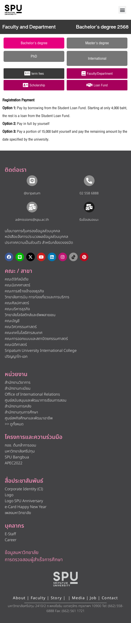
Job (93, 598)
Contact (110, 598)
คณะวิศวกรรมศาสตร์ (21, 327)
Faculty (38, 598)
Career (10, 540)
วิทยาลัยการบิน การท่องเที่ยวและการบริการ (37, 297)
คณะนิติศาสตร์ (16, 345)
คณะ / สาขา (18, 271)
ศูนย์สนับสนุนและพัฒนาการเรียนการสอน (35, 400)
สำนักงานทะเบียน (17, 388)
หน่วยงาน (16, 374)
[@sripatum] (32, 180)
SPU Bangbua (17, 457)
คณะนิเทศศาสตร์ (17, 285)
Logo (9, 495)
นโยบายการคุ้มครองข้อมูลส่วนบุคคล (32, 231)
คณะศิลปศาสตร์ (17, 303)
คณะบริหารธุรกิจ (17, 309)
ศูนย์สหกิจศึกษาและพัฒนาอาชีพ (29, 418)
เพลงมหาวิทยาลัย (18, 513)
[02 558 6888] (89, 180)
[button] (122, 10)
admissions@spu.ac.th (32, 219)
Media (79, 598)
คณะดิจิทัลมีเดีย (16, 279)
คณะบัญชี (12, 321)
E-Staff (10, 534)
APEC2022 (13, 463)
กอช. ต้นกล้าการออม (20, 445)
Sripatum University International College (41, 350)
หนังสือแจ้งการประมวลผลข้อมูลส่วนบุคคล (36, 237)
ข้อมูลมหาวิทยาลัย (22, 552)
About (19, 598)
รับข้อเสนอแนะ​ (89, 219)
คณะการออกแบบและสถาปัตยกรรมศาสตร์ (36, 339)
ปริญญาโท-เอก (16, 356)
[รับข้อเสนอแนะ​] (89, 207)
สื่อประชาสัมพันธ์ (24, 481)
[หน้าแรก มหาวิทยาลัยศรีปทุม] (65, 579)
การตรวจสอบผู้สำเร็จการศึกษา (34, 559)
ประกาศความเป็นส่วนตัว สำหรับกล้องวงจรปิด (39, 242)
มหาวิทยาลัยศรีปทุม (20, 451)
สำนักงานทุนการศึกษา (21, 412)
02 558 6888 (89, 193)
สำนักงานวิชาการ (17, 382)
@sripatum (32, 193)
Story (56, 598)
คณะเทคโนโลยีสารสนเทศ (23, 333)
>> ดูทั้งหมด (14, 424)
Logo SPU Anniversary (24, 501)
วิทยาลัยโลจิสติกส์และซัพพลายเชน (30, 315)
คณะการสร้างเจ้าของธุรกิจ (24, 291)
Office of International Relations (32, 394)
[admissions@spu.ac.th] (32, 207)
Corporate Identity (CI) (24, 489)
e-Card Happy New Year (25, 507)
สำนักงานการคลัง (18, 406)
